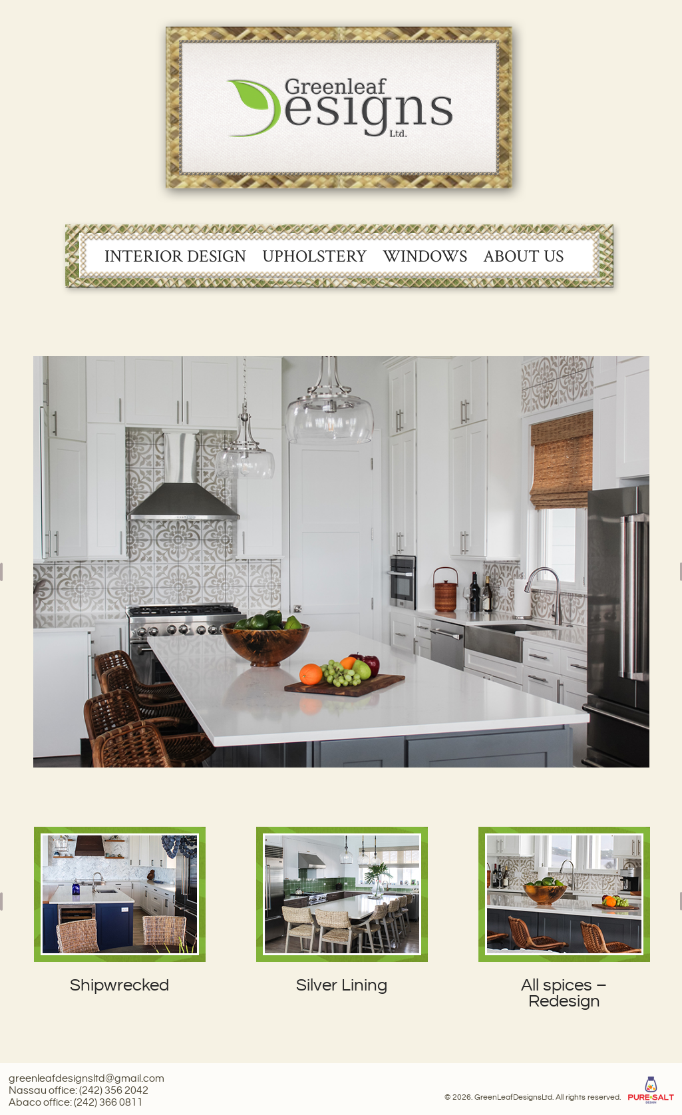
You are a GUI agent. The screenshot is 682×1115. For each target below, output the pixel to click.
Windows (425, 256)
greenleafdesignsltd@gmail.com (86, 1078)
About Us (523, 256)
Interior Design (175, 256)
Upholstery (314, 256)
